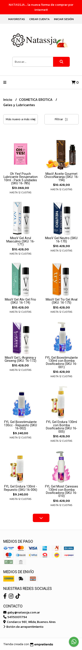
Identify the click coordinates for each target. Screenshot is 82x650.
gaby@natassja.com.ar (21, 612)
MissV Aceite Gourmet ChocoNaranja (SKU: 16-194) (61, 177)
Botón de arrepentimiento (23, 626)
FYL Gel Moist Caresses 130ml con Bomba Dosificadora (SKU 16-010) (61, 491)
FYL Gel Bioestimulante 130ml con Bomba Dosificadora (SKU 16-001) (61, 362)
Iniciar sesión (64, 19)
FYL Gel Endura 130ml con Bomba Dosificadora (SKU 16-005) (61, 426)
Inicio (8, 99)
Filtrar (61, 119)
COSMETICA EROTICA (36, 99)
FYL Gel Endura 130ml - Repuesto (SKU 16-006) (20, 488)
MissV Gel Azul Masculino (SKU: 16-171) (20, 241)
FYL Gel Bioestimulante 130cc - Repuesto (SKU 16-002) (20, 425)
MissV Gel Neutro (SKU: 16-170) (61, 239)
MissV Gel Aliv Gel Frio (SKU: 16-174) (20, 301)
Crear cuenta (39, 19)
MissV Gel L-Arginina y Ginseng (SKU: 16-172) (20, 359)
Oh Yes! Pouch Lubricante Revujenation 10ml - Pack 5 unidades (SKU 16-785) (20, 178)
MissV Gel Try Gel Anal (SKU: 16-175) (61, 301)
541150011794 (15, 617)
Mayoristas (16, 19)
